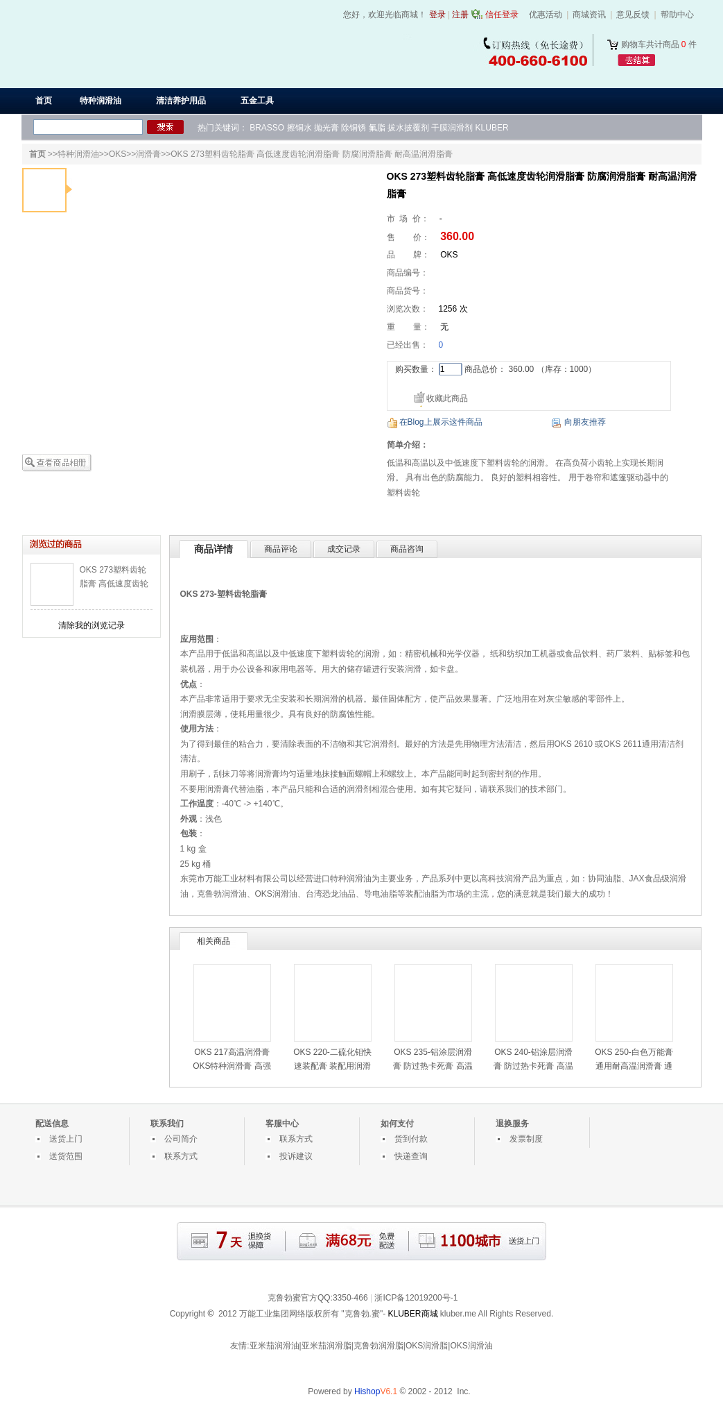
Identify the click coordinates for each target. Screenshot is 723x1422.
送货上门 (65, 1139)
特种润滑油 (78, 154)
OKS (117, 154)
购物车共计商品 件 (659, 44)
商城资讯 (589, 14)
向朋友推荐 (585, 422)
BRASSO (267, 128)
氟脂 (377, 128)
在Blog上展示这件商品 (440, 422)
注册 (460, 14)
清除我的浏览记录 (91, 625)
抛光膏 (326, 128)
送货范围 (65, 1156)
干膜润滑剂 (452, 128)
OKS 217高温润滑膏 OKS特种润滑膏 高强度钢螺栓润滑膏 (232, 1066)
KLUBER (492, 128)
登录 (437, 14)
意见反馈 (633, 14)
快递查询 (411, 1156)
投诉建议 (296, 1156)
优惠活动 (545, 14)
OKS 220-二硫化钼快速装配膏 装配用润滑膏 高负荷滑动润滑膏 (332, 1066)
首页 (43, 100)
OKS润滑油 (276, 894)
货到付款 (411, 1139)
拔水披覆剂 (408, 128)
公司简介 (181, 1139)
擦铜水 (299, 128)
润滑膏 (148, 154)
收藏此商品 (447, 398)
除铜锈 (353, 128)
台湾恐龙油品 (331, 894)
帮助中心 (677, 14)
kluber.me (458, 1314)
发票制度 (526, 1139)
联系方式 (181, 1156)
